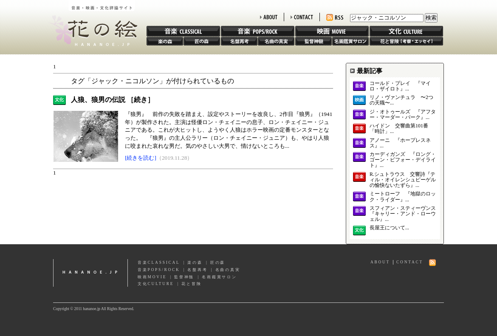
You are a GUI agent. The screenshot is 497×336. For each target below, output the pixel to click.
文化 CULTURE (406, 31)
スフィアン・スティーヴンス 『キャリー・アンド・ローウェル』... (403, 214)
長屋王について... (389, 228)
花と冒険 (406, 41)
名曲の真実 (276, 41)
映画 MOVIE (332, 31)
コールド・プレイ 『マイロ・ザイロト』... (400, 86)
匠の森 (202, 41)
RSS (334, 17)
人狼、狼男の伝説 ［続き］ (112, 99)
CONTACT (302, 17)
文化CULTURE (156, 284)
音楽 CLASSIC (183, 31)
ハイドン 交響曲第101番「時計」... (399, 128)
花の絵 (91, 23)
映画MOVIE (152, 277)
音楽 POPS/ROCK (257, 31)
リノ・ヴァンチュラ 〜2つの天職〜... (401, 100)
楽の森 (165, 41)
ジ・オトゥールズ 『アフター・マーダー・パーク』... (403, 114)
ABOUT (268, 17)
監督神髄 (313, 41)
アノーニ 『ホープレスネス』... (400, 143)
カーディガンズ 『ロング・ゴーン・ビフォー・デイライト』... (403, 160)
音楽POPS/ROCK (159, 270)
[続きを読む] (140, 158)
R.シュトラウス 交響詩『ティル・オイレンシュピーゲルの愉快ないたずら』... (403, 180)
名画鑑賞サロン (350, 41)
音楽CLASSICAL (159, 262)
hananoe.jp (90, 273)
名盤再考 (239, 41)
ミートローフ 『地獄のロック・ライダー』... (403, 196)
